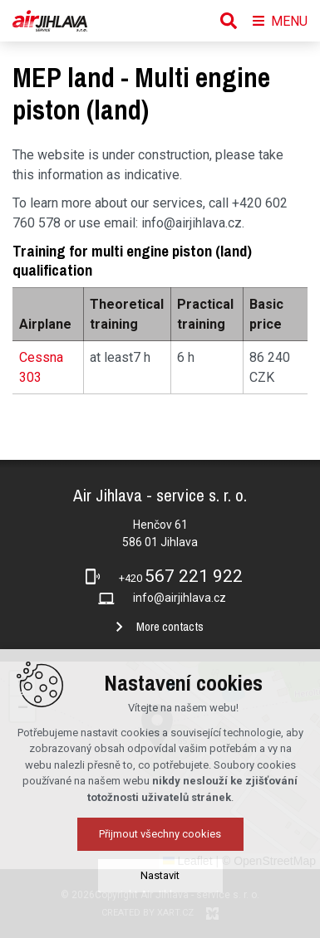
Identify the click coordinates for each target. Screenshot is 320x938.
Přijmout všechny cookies (160, 872)
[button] (22, 684)
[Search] (228, 20)
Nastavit (160, 913)
